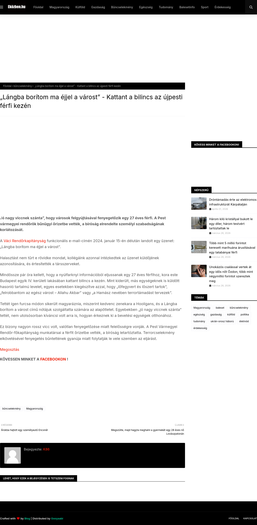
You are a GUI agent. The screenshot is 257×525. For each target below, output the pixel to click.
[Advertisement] (123, 51)
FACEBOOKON (53, 359)
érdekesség (200, 328)
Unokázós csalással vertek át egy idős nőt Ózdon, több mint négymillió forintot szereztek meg (231, 274)
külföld (231, 314)
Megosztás (9, 349)
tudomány (199, 321)
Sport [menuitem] (204, 7)
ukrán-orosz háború (222, 321)
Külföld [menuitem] (80, 7)
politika (245, 314)
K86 (46, 449)
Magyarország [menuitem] (59, 7)
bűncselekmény (23, 86)
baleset (220, 307)
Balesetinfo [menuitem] (187, 7)
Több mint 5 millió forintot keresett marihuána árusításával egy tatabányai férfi (232, 247)
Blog (27, 518)
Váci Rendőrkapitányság (24, 241)
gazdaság (216, 314)
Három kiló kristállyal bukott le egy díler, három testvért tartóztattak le (231, 223)
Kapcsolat (250, 518)
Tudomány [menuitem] (166, 7)
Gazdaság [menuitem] (98, 7)
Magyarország (34, 408)
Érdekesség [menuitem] (223, 7)
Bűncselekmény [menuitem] (122, 7)
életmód (244, 321)
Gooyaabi (57, 518)
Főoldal (7, 86)
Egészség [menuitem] (146, 7)
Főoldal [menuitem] (38, 7)
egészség (199, 314)
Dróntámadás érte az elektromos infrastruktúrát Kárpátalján (233, 202)
